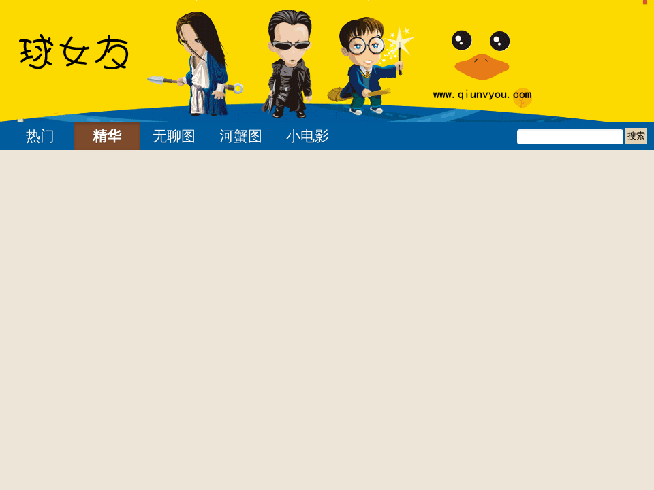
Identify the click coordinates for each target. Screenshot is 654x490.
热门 (40, 136)
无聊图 (174, 136)
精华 (107, 136)
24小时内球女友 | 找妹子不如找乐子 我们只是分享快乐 (92, 61)
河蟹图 (240, 136)
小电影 (307, 136)
